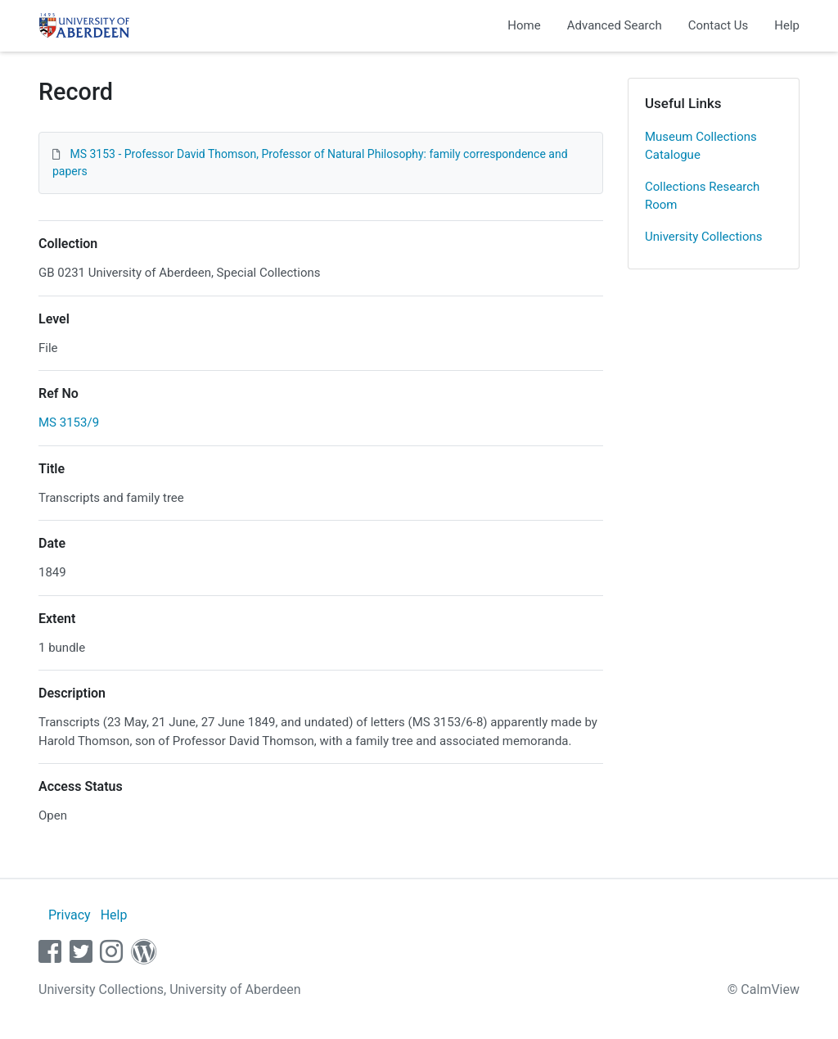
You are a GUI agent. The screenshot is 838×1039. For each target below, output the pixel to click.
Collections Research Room (702, 196)
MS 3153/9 (68, 422)
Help (787, 25)
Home (523, 25)
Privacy (69, 915)
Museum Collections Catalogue (701, 146)
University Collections (704, 236)
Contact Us (718, 25)
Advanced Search (614, 25)
